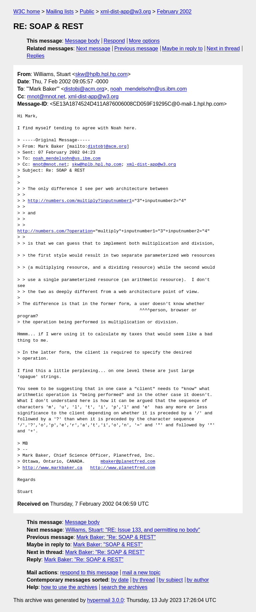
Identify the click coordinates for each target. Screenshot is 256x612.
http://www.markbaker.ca (52, 468)
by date (119, 580)
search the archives (124, 587)
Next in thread (223, 48)
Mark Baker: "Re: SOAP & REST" (116, 537)
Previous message (136, 48)
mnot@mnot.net (46, 96)
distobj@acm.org (84, 89)
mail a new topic (141, 572)
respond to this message (89, 572)
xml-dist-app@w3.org (125, 11)
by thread (144, 580)
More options (144, 41)
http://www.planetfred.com (122, 468)
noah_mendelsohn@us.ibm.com (148, 89)
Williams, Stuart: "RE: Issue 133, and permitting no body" (133, 530)
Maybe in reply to (182, 48)
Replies (35, 56)
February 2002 (174, 11)
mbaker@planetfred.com (128, 462)
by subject (171, 580)
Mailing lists (60, 11)
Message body (82, 41)
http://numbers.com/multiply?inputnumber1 (80, 201)
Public (87, 11)
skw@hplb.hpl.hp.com (101, 74)
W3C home (26, 11)
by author (198, 580)
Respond (114, 41)
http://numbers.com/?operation (55, 231)
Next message (93, 48)
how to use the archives (69, 587)
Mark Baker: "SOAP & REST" (108, 544)
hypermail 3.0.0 (105, 600)
